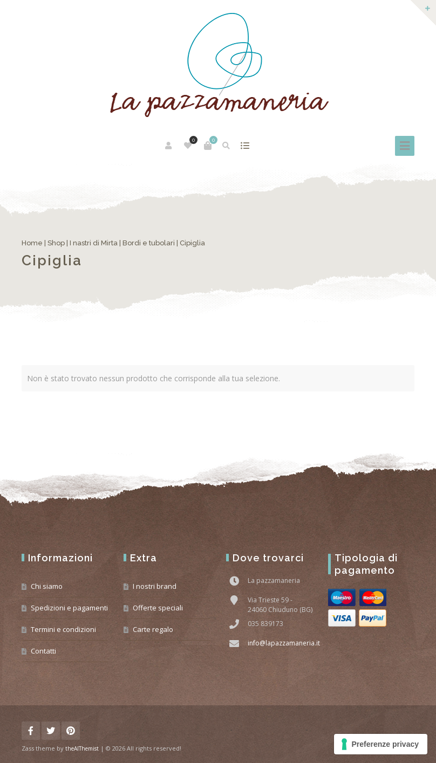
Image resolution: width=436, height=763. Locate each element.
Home (32, 243)
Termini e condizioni (63, 629)
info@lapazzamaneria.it (284, 643)
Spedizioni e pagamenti (69, 608)
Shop (56, 243)
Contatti (43, 651)
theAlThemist (82, 748)
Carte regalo (153, 629)
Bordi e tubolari (148, 243)
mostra (245, 145)
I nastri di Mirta (94, 243)
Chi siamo (47, 586)
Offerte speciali (158, 608)
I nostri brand (154, 586)
